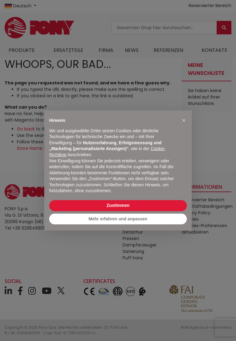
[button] (184, 120)
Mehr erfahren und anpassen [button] (117, 218)
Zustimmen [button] (118, 205)
